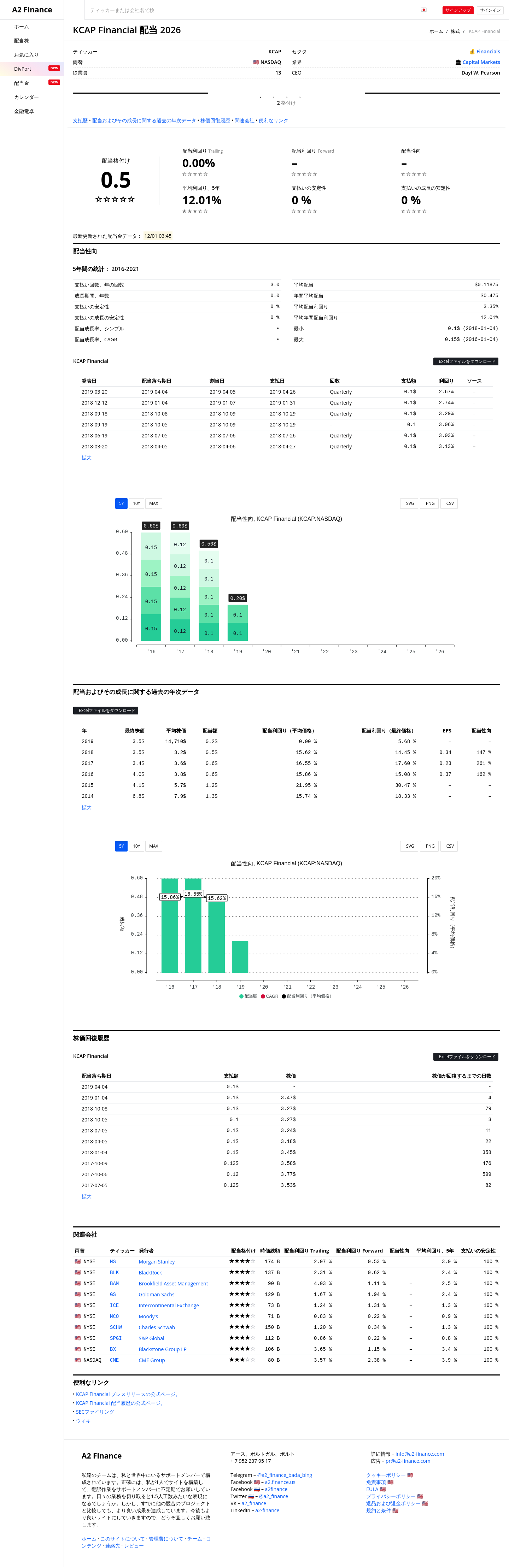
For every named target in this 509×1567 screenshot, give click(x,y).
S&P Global (151, 1338)
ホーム (436, 31)
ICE (114, 1305)
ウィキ (85, 1420)
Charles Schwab (157, 1327)
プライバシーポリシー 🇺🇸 (394, 1496)
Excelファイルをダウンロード (466, 361)
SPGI (116, 1338)
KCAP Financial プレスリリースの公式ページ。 (129, 1394)
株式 (455, 31)
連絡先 (112, 1545)
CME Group (152, 1360)
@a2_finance (273, 1496)
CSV (449, 503)
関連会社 (245, 120)
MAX (153, 503)
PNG (429, 503)
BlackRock (150, 1272)
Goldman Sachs (157, 1294)
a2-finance (267, 1510)
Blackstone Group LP (163, 1349)
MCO (114, 1316)
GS (113, 1294)
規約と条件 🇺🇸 (382, 1510)
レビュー (134, 1545)
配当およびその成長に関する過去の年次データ (144, 120)
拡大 (87, 457)
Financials (488, 51)
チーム (194, 1538)
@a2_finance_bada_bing (284, 1475)
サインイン (490, 10)
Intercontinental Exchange (169, 1305)
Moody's (148, 1316)
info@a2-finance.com (420, 1453)
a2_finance (254, 1503)
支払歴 (80, 120)
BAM (114, 1283)
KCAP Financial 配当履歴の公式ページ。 (122, 1403)
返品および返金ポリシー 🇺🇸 (397, 1503)
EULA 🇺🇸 (376, 1489)
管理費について (166, 1538)
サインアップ (458, 10)
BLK (114, 1273)
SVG (409, 503)
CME (114, 1360)
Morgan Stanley (157, 1261)
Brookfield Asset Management (173, 1283)
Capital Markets (481, 62)
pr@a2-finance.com (408, 1460)
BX (113, 1349)
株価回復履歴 (215, 120)
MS (113, 1262)
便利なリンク (273, 120)
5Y (121, 503)
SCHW (116, 1327)
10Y (136, 503)
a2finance (276, 1489)
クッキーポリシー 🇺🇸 (389, 1475)
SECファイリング (96, 1411)
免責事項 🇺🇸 (379, 1482)
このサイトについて (122, 1538)
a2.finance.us (280, 1482)
